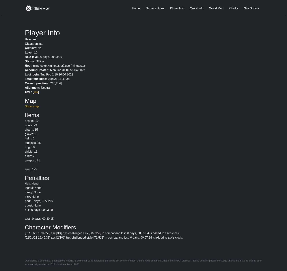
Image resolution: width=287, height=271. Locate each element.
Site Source (251, 8)
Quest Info (196, 8)
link (36, 92)
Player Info (177, 8)
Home (136, 8)
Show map (32, 106)
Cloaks (233, 8)
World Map (216, 8)
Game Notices (155, 8)
